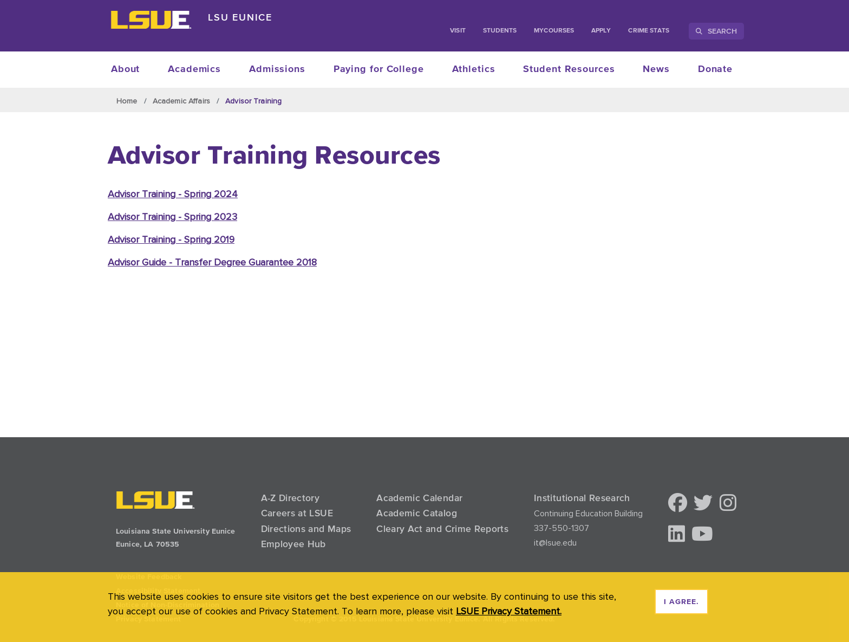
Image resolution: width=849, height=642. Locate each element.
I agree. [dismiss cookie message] (681, 602)
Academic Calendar (419, 497)
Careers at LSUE (297, 513)
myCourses (554, 31)
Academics (194, 69)
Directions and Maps (306, 528)
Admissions (277, 69)
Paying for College (379, 69)
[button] (677, 503)
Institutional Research (582, 497)
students (500, 31)
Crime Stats (648, 31)
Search (716, 31)
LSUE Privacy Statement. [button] (508, 611)
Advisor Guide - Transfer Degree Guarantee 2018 (212, 262)
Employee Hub (293, 544)
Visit (457, 31)
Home (127, 100)
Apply (601, 31)
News (656, 69)
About (125, 69)
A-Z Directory (290, 497)
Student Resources (569, 69)
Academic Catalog (416, 513)
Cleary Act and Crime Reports (442, 528)
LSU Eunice (240, 17)
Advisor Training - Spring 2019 (171, 239)
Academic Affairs (181, 100)
